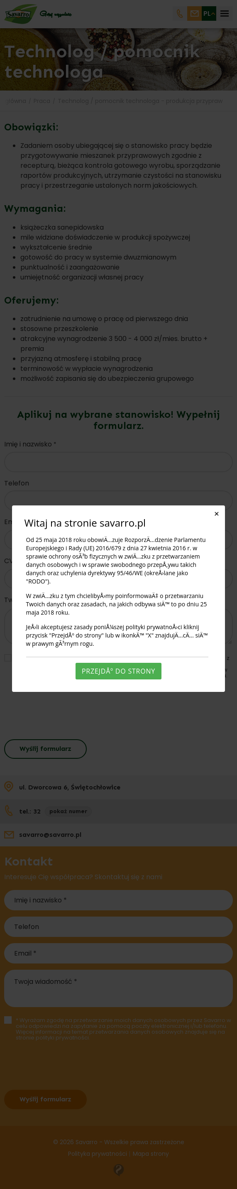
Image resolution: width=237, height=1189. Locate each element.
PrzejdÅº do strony (118, 671)
